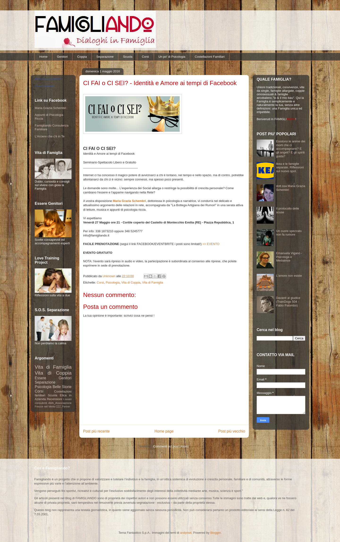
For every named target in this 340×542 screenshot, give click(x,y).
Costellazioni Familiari (210, 56)
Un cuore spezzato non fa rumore (289, 232)
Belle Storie (62, 387)
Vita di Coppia (130, 282)
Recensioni (54, 399)
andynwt (185, 532)
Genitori (62, 56)
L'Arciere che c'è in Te (49, 136)
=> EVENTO (210, 244)
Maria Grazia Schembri (129, 201)
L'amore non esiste (289, 275)
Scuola (127, 56)
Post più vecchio (231, 431)
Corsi (145, 56)
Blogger (215, 532)
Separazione (105, 56)
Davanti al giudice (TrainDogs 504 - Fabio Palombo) (288, 301)
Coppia (82, 56)
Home (43, 56)
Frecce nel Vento (45, 406)
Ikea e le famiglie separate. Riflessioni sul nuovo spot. (290, 167)
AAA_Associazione (60, 402)
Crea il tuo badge (45, 85)
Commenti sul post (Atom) (171, 446)
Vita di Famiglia (152, 282)
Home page (164, 431)
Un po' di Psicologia (171, 56)
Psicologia (112, 282)
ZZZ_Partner (63, 406)
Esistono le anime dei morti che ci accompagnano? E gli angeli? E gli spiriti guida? (290, 149)
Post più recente (96, 431)
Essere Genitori (53, 378)
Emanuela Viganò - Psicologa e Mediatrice (289, 256)
